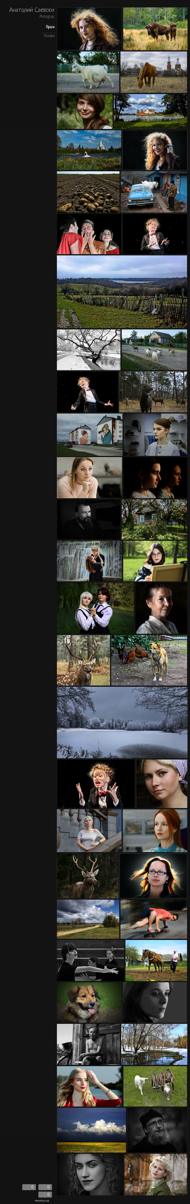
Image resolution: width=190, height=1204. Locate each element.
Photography (48, 16)
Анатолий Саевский (33, 10)
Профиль (50, 36)
